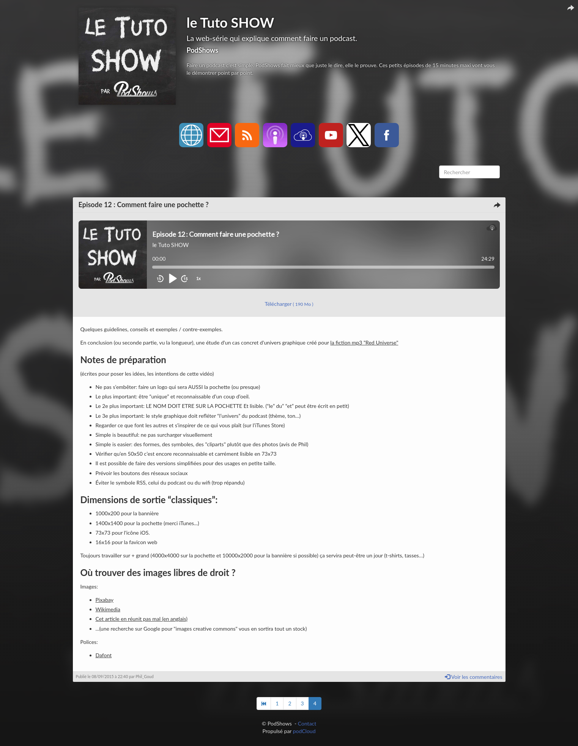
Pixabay (105, 599)
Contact (307, 723)
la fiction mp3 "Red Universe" (364, 342)
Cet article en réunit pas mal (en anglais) (141, 618)
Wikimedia (108, 609)
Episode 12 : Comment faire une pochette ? (144, 204)
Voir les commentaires (473, 677)
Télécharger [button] (289, 304)
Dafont (104, 655)
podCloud (304, 731)
